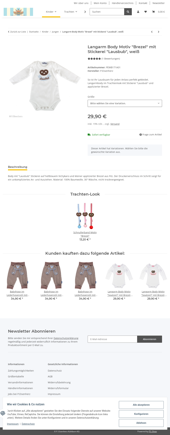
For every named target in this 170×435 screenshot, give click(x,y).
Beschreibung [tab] (17, 167)
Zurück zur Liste (18, 31)
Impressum (14, 424)
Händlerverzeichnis (122, 3)
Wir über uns (81, 3)
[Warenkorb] (158, 11)
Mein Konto (100, 3)
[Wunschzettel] (145, 11)
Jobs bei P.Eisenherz (19, 394)
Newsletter (159, 3)
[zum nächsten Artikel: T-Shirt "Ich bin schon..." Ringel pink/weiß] (158, 31)
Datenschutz (29, 424)
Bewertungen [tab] (42, 167)
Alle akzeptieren (140, 406)
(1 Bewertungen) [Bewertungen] (104, 58)
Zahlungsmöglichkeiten (21, 370)
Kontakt (143, 3)
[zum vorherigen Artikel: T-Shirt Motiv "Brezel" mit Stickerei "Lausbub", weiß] (151, 31)
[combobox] (125, 103)
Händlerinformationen (20, 388)
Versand (115, 123)
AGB (50, 376)
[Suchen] (107, 11)
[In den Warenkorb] (10, 43)
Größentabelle (16, 376)
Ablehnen (140, 423)
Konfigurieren (140, 414)
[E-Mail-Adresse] (112, 339)
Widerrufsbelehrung (59, 382)
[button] (138, 11)
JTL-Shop (153, 431)
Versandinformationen (20, 382)
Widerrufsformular (58, 388)
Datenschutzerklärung (66, 338)
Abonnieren (149, 339)
